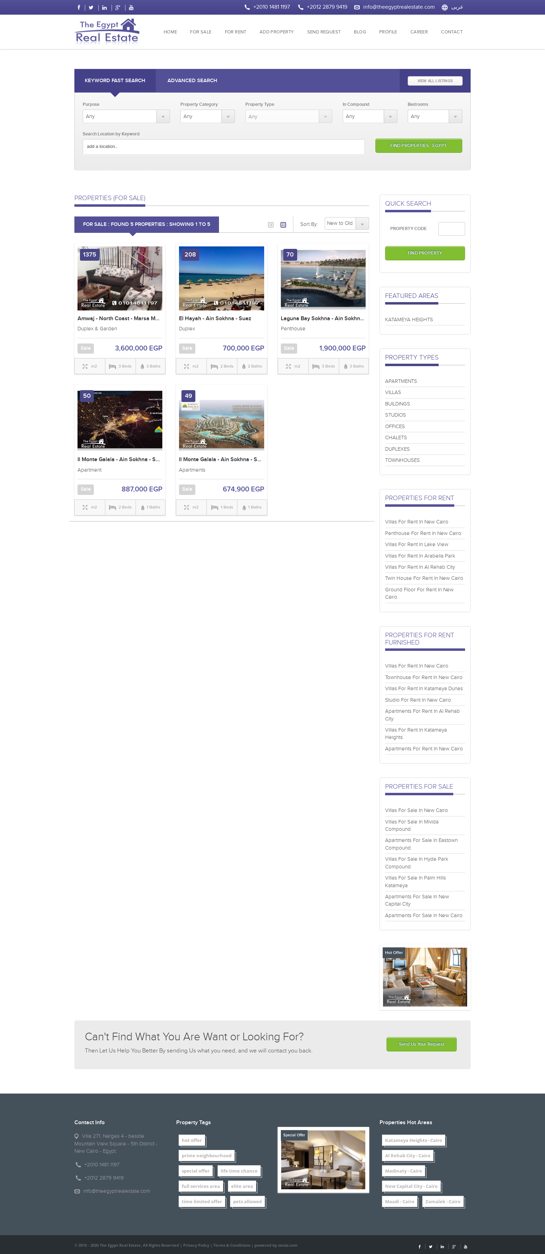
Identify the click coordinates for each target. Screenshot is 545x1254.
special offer (196, 1171)
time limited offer (202, 1201)
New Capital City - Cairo (411, 1186)
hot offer (192, 1140)
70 (290, 254)
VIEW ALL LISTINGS (435, 81)
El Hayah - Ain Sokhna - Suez (215, 318)
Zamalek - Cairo (443, 1201)
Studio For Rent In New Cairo (418, 700)
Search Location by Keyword (111, 134)
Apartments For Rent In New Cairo (424, 749)
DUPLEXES (397, 449)
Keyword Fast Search (115, 81)
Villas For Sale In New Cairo (416, 810)
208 (190, 254)
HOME (170, 32)
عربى (457, 7)
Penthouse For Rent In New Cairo (423, 533)
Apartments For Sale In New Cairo (424, 915)
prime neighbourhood (206, 1155)
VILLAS (393, 392)
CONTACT (452, 32)
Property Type (259, 104)
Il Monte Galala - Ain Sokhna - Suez (121, 459)
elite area (242, 1186)
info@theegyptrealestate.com (399, 7)
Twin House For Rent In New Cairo (424, 578)
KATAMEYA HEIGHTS (409, 320)
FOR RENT (235, 32)
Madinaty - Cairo (403, 1171)
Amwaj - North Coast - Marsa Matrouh (125, 318)
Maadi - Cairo (399, 1201)
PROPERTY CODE (408, 228)
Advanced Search (192, 81)
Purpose (91, 104)
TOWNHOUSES (402, 460)
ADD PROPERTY (277, 32)
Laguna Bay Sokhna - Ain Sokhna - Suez (330, 318)
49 (188, 396)
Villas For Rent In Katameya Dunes (424, 689)
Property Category (199, 104)
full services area (201, 1186)
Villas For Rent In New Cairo (416, 522)
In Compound (356, 104)
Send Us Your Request (421, 1044)
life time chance (239, 1171)
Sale (86, 348)
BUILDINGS (397, 404)
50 (87, 396)
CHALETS (396, 438)
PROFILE (388, 32)
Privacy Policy (196, 1245)
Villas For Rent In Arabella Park (420, 556)
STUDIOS (395, 415)
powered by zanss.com (276, 1245)
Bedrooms (418, 104)
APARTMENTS (401, 381)
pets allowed (247, 1201)
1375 (89, 254)
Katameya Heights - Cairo (413, 1140)
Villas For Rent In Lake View (416, 544)
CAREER (419, 32)
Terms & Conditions (231, 1245)
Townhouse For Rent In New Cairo (424, 677)
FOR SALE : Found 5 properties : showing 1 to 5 (146, 224)
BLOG (360, 32)
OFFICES (395, 426)
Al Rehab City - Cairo (407, 1155)
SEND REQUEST (324, 32)
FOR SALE (200, 32)
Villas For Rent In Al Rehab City (420, 567)
